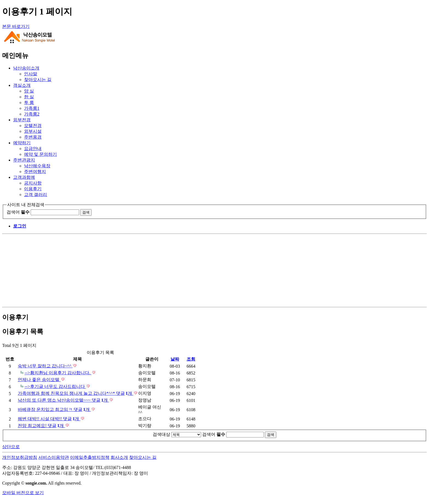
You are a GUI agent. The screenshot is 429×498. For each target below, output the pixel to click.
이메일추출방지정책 (89, 457)
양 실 (29, 91)
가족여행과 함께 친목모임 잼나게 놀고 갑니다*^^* (75, 393)
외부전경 (22, 119)
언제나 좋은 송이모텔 (39, 379)
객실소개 (22, 85)
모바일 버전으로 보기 (23, 492)
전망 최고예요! (41, 425)
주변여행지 (35, 171)
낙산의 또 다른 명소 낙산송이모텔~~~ (63, 400)
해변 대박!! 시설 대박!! (49, 418)
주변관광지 (24, 160)
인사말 (30, 73)
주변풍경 (33, 137)
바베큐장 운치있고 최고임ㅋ (54, 409)
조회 (191, 359)
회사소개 (119, 457)
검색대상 (161, 434)
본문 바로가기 (16, 26)
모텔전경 (33, 125)
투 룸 (29, 102)
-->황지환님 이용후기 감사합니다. (58, 372)
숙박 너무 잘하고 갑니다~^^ (45, 366)
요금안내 (33, 148)
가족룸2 (31, 114)
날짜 (174, 359)
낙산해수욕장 (37, 165)
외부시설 (33, 131)
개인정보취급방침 (19, 457)
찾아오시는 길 (37, 79)
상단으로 (11, 446)
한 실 (29, 96)
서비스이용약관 (53, 457)
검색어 (18, 212)
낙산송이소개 (26, 68)
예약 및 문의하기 (40, 154)
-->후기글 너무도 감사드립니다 (55, 386)
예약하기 (22, 142)
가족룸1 (31, 108)
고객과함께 (24, 177)
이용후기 (33, 188)
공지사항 (33, 183)
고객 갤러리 (35, 194)
